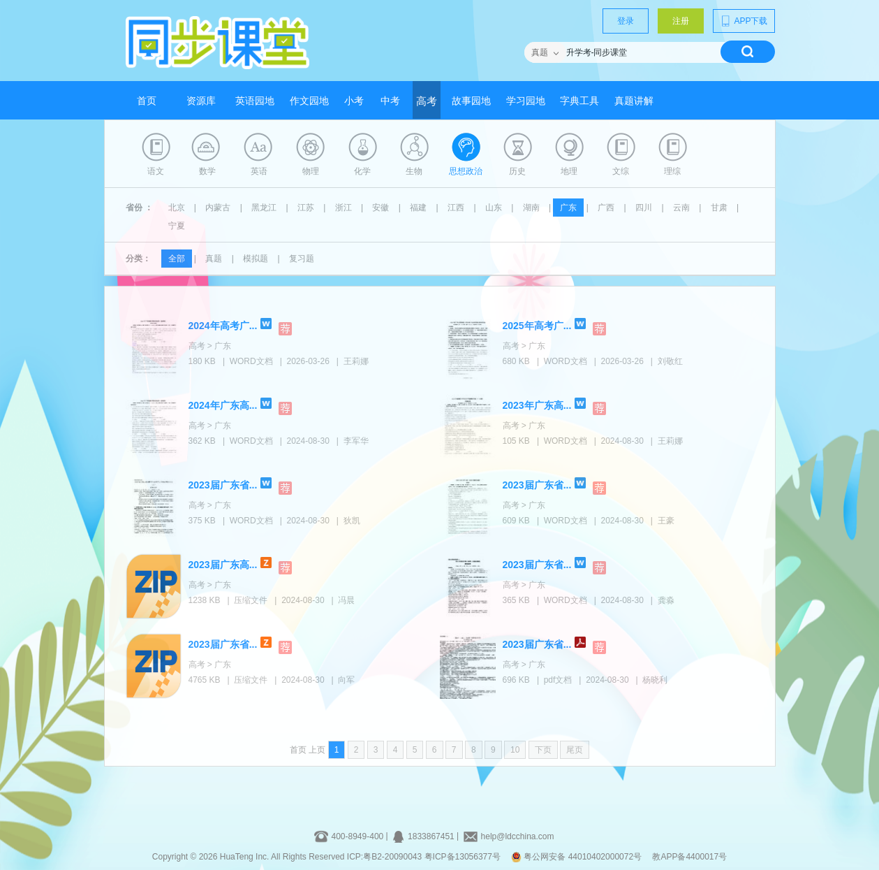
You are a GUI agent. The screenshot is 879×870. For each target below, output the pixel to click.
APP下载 (743, 21)
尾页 (574, 750)
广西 (606, 207)
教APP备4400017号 (689, 857)
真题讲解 (633, 101)
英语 (259, 171)
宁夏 (176, 226)
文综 (620, 171)
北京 (176, 207)
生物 (414, 171)
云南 (681, 207)
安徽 (380, 207)
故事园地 (471, 101)
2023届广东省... (223, 485)
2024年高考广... (223, 325)
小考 (354, 101)
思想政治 (465, 171)
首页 (146, 101)
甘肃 (719, 207)
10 (514, 750)
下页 (543, 750)
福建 (418, 207)
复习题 (301, 258)
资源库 (201, 101)
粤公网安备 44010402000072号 (577, 857)
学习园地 (525, 101)
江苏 (305, 207)
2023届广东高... (223, 564)
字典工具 (579, 101)
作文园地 (309, 101)
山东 (493, 207)
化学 (362, 171)
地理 (569, 171)
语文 (155, 171)
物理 (310, 171)
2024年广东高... (223, 405)
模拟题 (255, 258)
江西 (456, 207)
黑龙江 (263, 207)
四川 (643, 207)
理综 (672, 171)
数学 (207, 171)
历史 (517, 171)
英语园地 (254, 101)
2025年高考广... (537, 325)
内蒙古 (217, 207)
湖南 (531, 207)
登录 (625, 21)
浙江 (343, 207)
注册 (680, 21)
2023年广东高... (537, 405)
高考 (426, 101)
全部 (176, 258)
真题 (213, 258)
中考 (390, 101)
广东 (568, 207)
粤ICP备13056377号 (462, 857)
